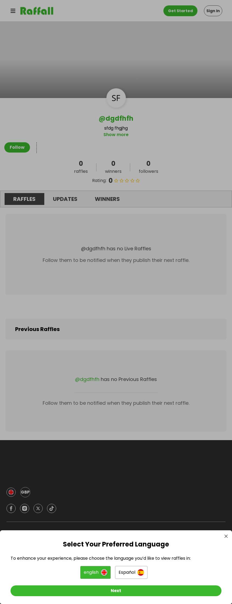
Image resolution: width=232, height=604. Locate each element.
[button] (95, 571)
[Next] (116, 590)
